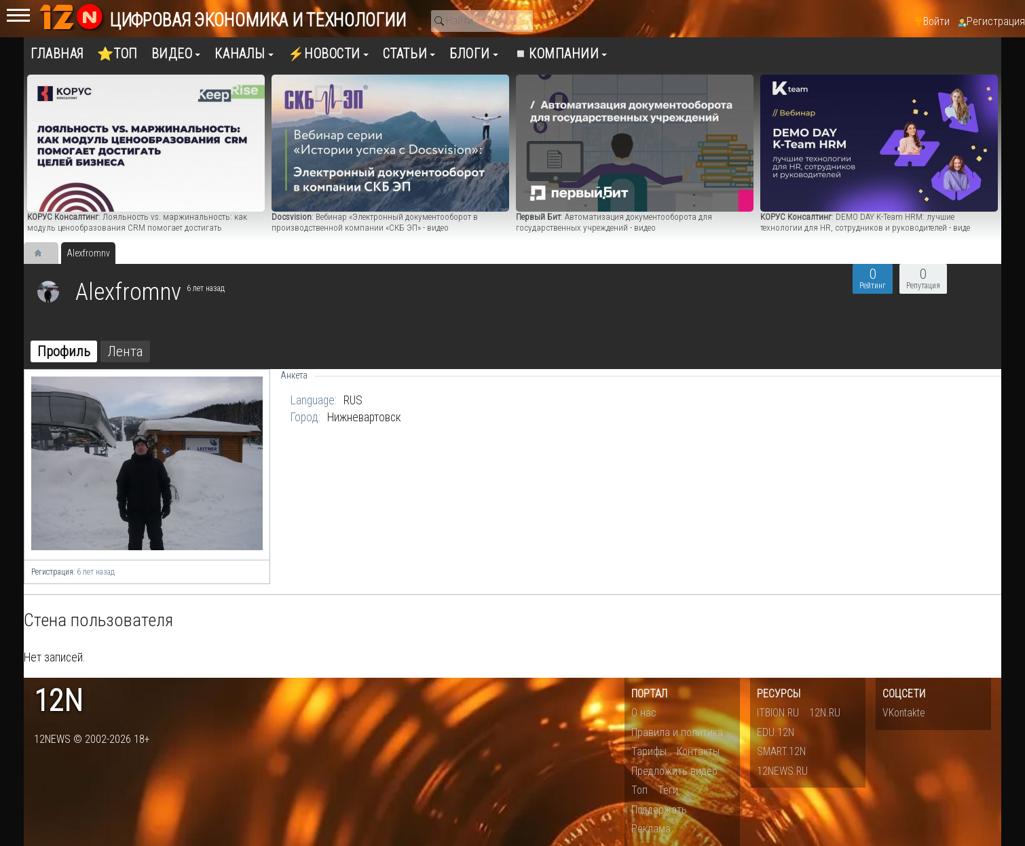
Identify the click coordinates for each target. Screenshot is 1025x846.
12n (58, 701)
